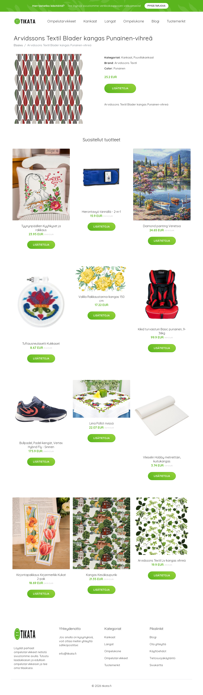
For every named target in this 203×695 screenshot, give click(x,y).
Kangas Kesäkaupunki (101, 577)
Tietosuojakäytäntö (162, 661)
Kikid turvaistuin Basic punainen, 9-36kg (162, 334)
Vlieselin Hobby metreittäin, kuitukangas (162, 462)
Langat (110, 22)
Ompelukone (133, 22)
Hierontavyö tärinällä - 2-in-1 (101, 214)
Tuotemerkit (176, 22)
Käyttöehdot (158, 654)
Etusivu (18, 48)
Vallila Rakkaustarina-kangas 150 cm (101, 301)
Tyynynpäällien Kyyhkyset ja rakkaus (41, 230)
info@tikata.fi (67, 656)
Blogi (155, 22)
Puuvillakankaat (144, 60)
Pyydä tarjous (156, 5)
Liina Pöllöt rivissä (101, 426)
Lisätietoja (120, 91)
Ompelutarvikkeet (61, 22)
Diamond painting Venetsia (162, 229)
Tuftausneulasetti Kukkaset (41, 346)
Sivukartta (156, 668)
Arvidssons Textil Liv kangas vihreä (162, 563)
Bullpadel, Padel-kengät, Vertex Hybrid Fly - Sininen (41, 447)
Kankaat (90, 22)
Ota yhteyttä (158, 647)
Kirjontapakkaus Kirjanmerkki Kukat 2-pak (41, 579)
